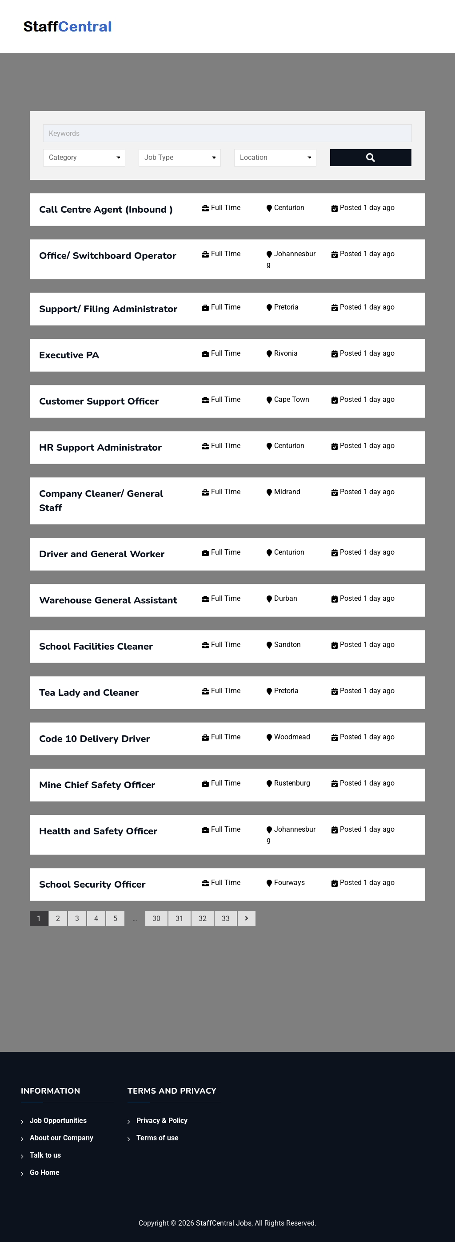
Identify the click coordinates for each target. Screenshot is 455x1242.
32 (203, 918)
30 (156, 918)
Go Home (45, 1172)
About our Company (61, 1138)
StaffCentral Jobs (223, 1223)
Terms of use (157, 1138)
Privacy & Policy (162, 1120)
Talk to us (45, 1155)
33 (226, 918)
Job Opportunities (58, 1120)
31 (180, 918)
